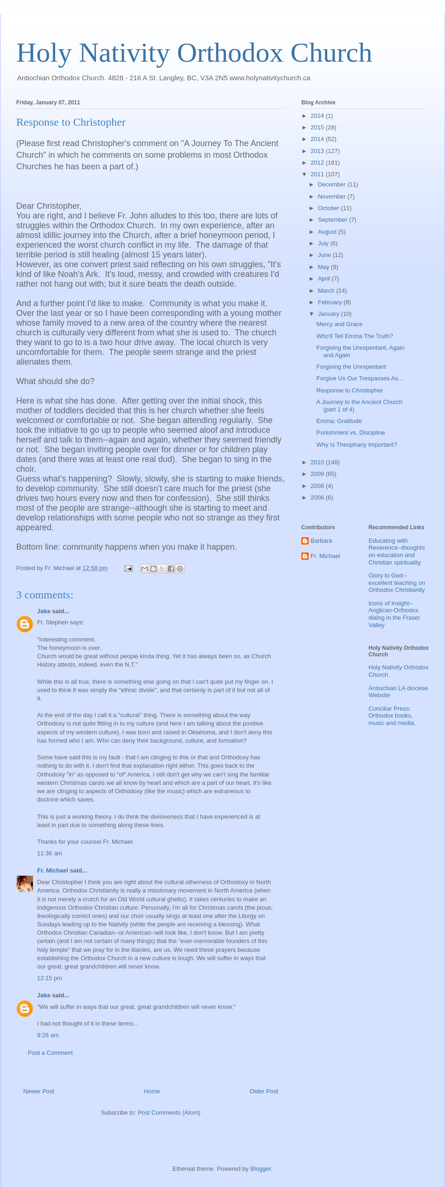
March (327, 290)
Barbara (321, 540)
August (328, 231)
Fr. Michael (52, 870)
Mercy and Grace (339, 324)
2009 (318, 473)
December (333, 184)
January (329, 313)
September (333, 219)
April (325, 278)
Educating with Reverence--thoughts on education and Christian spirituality (397, 551)
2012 (318, 162)
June (325, 254)
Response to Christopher (349, 390)
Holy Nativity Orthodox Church (194, 52)
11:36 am (49, 853)
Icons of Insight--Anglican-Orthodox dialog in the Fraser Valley (394, 614)
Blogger (260, 1168)
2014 (318, 138)
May (324, 266)
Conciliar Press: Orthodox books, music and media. (392, 715)
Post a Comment (50, 1052)
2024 (318, 115)
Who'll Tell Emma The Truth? (354, 336)
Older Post (264, 1091)
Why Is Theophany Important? (356, 444)
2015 (318, 127)
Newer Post (38, 1091)
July (324, 243)
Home (152, 1091)
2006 (318, 497)
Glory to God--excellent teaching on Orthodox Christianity (397, 582)
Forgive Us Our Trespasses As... (359, 378)
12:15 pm (49, 978)
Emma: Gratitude (339, 420)
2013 (318, 151)
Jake (44, 611)
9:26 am (48, 1035)
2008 (318, 485)
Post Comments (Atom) (169, 1112)
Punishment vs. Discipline (350, 432)
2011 (318, 174)
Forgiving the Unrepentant (351, 366)
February (331, 302)
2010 (318, 462)
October (329, 208)
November (333, 196)
